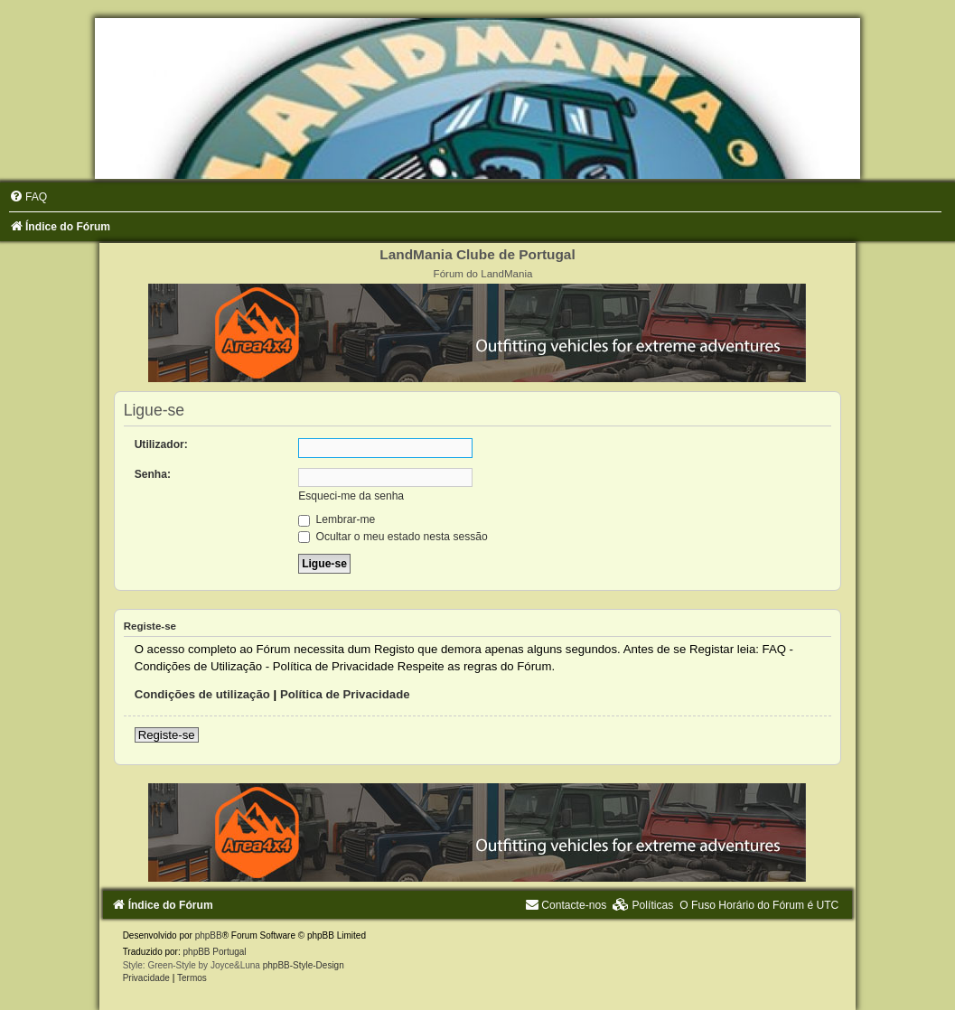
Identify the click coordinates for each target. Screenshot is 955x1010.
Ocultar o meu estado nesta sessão (393, 536)
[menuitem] (28, 197)
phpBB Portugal (215, 952)
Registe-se (166, 735)
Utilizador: (161, 444)
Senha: (153, 474)
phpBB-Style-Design (303, 965)
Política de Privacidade (345, 694)
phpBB (208, 935)
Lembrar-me (336, 519)
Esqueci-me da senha (351, 496)
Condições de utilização (202, 694)
